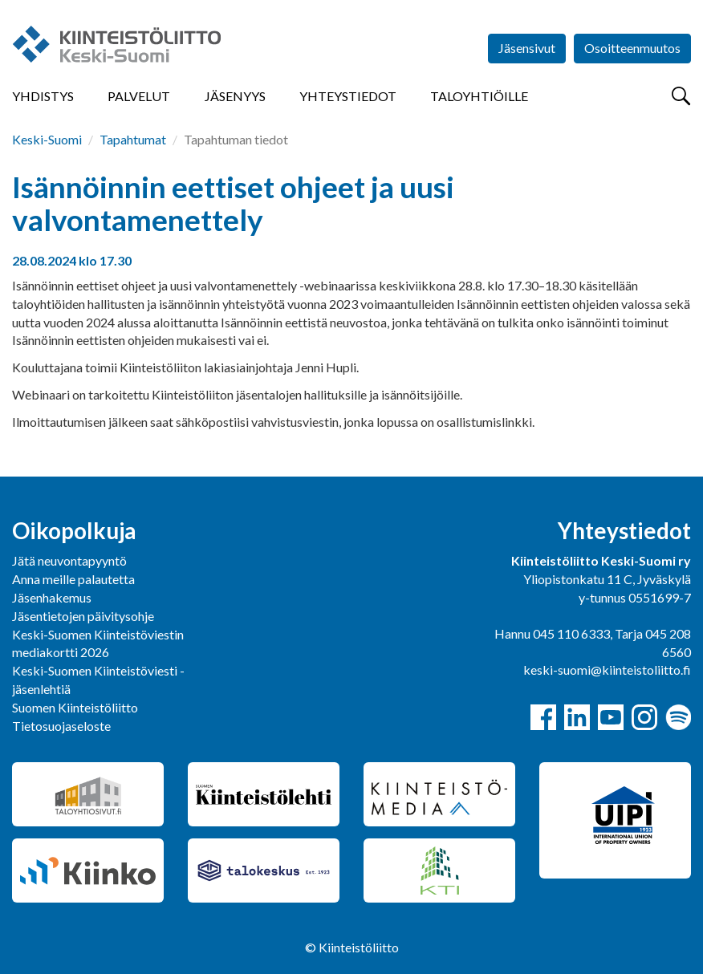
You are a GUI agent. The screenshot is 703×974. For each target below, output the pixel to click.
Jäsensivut (526, 47)
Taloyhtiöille (479, 95)
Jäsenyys (235, 95)
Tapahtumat (133, 139)
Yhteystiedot (347, 95)
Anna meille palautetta (73, 578)
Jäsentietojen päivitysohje (83, 615)
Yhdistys (43, 95)
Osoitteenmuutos (632, 47)
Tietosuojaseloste (61, 725)
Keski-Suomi (47, 139)
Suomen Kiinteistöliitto (75, 707)
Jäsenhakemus (51, 597)
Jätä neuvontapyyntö (69, 560)
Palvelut (139, 95)
